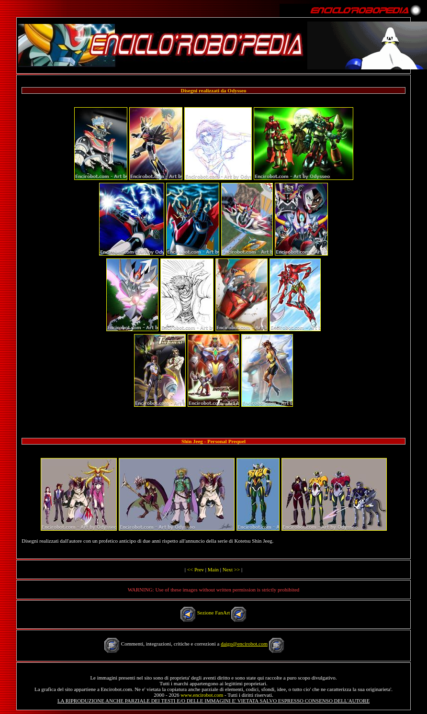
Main (213, 569)
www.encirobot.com (201, 695)
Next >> (231, 569)
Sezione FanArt (213, 612)
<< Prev (195, 569)
